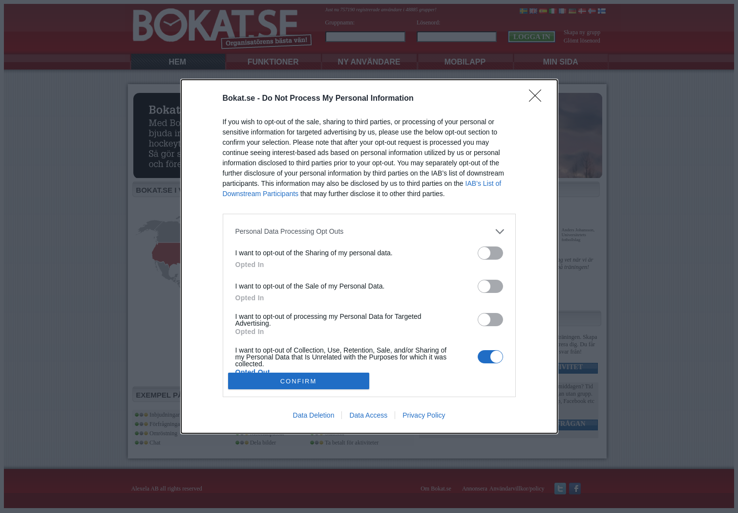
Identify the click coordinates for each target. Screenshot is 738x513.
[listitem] (369, 231)
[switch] (490, 253)
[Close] (538, 98)
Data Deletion (314, 415)
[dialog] (369, 257)
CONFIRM (298, 380)
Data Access (368, 415)
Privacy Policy (423, 415)
